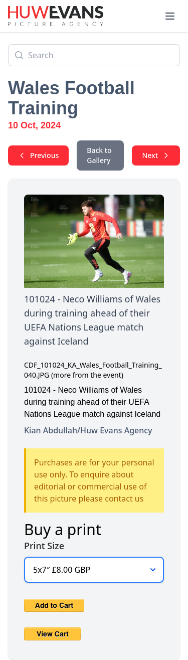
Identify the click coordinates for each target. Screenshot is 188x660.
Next (156, 155)
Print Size (44, 546)
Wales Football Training (71, 98)
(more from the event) (87, 375)
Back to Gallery (99, 155)
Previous (38, 155)
